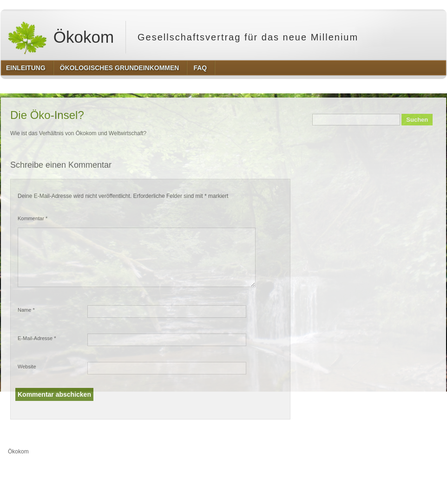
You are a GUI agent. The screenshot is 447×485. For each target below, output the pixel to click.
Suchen (417, 119)
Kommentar (32, 218)
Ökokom (60, 37)
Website (27, 366)
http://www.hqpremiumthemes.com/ (410, 469)
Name (26, 310)
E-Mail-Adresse (37, 338)
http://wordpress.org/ (342, 469)
